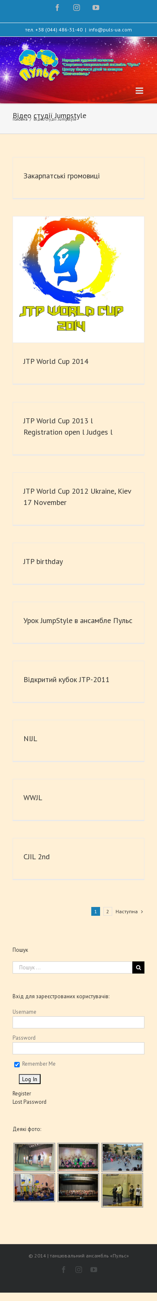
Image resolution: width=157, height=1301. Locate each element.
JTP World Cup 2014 (55, 361)
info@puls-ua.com (110, 29)
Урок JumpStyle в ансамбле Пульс (77, 620)
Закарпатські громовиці (61, 175)
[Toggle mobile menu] (140, 90)
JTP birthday (43, 561)
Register (22, 1093)
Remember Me (35, 1063)
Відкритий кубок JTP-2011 (66, 679)
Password (24, 1037)
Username (24, 1011)
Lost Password (29, 1101)
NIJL (30, 738)
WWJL (32, 797)
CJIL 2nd (36, 856)
